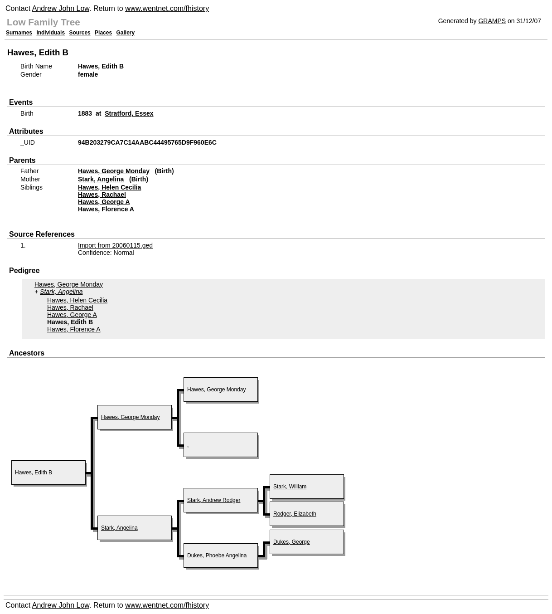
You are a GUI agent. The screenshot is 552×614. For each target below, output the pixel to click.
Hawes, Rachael (102, 194)
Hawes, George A (104, 201)
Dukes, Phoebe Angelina (217, 555)
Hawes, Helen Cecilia (109, 187)
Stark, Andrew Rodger (213, 500)
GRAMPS (492, 20)
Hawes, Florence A (106, 209)
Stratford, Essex (129, 113)
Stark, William (289, 486)
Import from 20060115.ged (115, 245)
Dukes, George (291, 542)
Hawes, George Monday (114, 171)
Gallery (125, 32)
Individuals (50, 32)
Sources (79, 32)
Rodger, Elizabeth (294, 514)
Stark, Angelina (101, 179)
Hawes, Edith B (33, 472)
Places (103, 32)
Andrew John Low (60, 8)
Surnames (19, 32)
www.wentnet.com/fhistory (167, 8)
